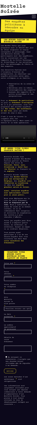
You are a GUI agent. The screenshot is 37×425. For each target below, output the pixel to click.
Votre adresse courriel (9, 274)
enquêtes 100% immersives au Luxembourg (17, 182)
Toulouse (8, 165)
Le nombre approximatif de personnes (10, 327)
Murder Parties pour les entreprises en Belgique (16, 179)
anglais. (11, 171)
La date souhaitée (9, 315)
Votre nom (9, 263)
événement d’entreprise (22, 102)
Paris (16, 165)
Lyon (23, 165)
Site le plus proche (9, 301)
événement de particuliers (21, 100)
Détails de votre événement (9, 339)
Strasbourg (9, 167)
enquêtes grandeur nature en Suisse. (17, 186)
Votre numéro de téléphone (10, 286)
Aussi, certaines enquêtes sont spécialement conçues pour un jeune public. (16, 193)
